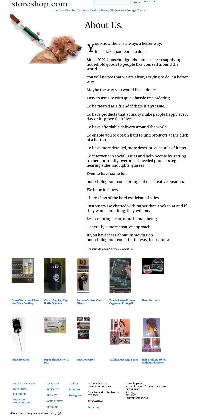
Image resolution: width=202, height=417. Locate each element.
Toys (140, 10)
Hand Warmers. (151, 300)
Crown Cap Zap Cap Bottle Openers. (56, 302)
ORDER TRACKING (24, 383)
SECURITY (53, 389)
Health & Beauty (99, 10)
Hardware (83, 10)
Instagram (75, 395)
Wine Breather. (20, 359)
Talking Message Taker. (123, 359)
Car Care (59, 10)
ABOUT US (53, 383)
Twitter (73, 383)
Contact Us (149, 1)
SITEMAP (52, 407)
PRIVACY (52, 395)
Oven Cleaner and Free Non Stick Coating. (25, 302)
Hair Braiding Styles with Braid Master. (154, 361)
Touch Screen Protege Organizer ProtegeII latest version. (122, 303)
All (146, 10)
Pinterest (74, 389)
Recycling (93, 407)
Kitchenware (118, 10)
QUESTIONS (20, 388)
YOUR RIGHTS (55, 401)
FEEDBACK (19, 394)
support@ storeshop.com (22, 401)
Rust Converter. (86, 359)
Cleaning (70, 10)
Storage (131, 10)
